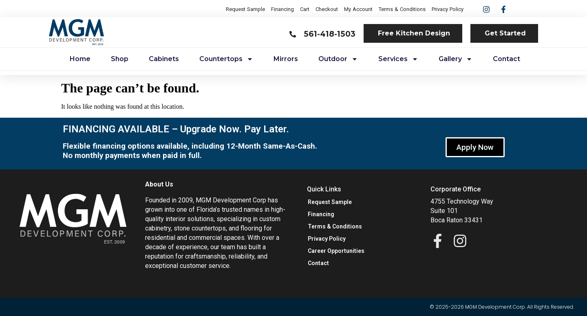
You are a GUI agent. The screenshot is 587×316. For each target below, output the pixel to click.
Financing (282, 9)
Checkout (327, 9)
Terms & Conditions (402, 9)
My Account (358, 9)
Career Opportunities (336, 251)
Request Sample (245, 9)
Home (80, 59)
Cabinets (164, 59)
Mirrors (286, 59)
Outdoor (338, 59)
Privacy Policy (447, 9)
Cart (304, 9)
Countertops (226, 59)
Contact (506, 59)
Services (398, 59)
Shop (119, 59)
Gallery (455, 59)
